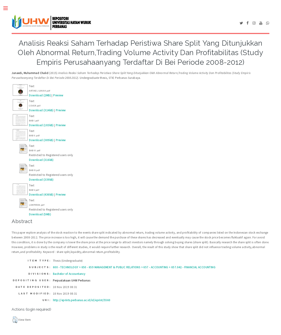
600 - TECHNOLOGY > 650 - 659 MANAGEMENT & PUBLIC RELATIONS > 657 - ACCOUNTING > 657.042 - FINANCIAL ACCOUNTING (134, 267)
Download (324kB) (41, 110)
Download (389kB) (41, 140)
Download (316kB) (41, 160)
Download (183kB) (41, 125)
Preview (58, 95)
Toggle (8, 8)
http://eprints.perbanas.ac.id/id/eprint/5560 (81, 300)
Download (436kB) (41, 194)
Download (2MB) (40, 95)
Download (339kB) (41, 180)
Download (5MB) (40, 214)
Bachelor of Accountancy (69, 274)
